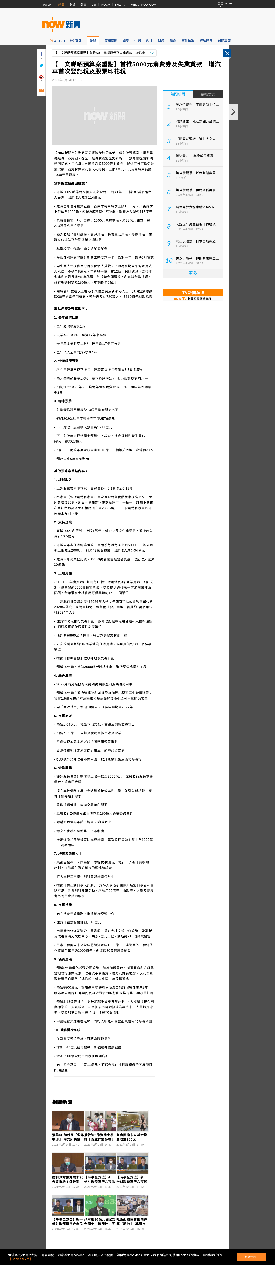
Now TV (120, 4)
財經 (72, 4)
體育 (83, 4)
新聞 (61, 4)
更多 (192, 273)
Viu (93, 4)
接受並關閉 (251, 1257)
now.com (47, 4)
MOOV (105, 4)
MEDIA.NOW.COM (143, 4)
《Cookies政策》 (19, 1259)
